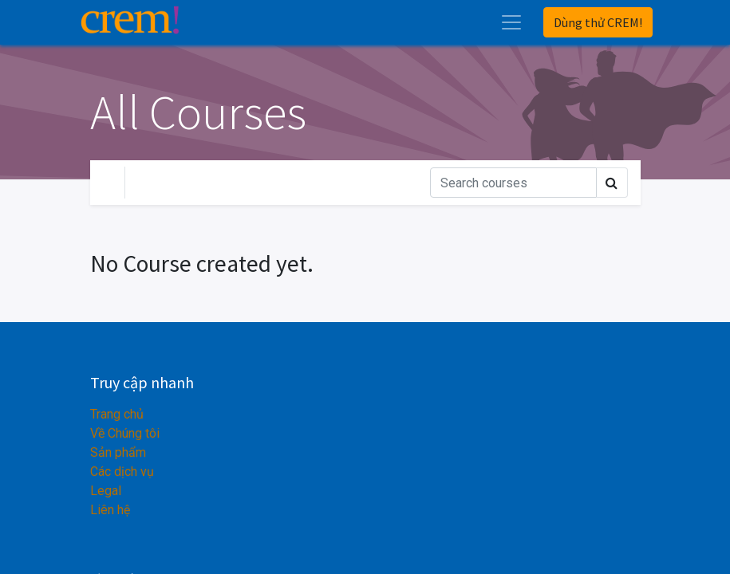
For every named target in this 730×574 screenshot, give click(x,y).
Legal (105, 490)
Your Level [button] (171, 183)
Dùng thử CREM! (598, 22)
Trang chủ (117, 414)
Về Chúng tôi (125, 433)
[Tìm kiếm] (513, 182)
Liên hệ (110, 509)
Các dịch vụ (122, 471)
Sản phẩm (118, 452)
